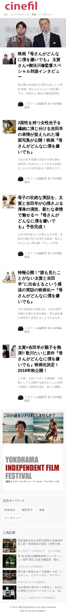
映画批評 (9, 509)
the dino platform (37, 611)
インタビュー (12, 517)
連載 (42, 509)
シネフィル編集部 (35, 103)
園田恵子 (27, 509)
